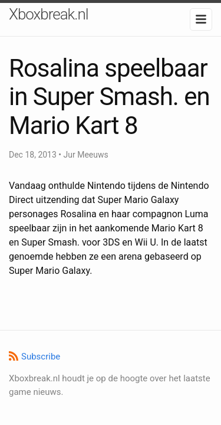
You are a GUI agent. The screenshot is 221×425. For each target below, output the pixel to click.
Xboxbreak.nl (48, 14)
